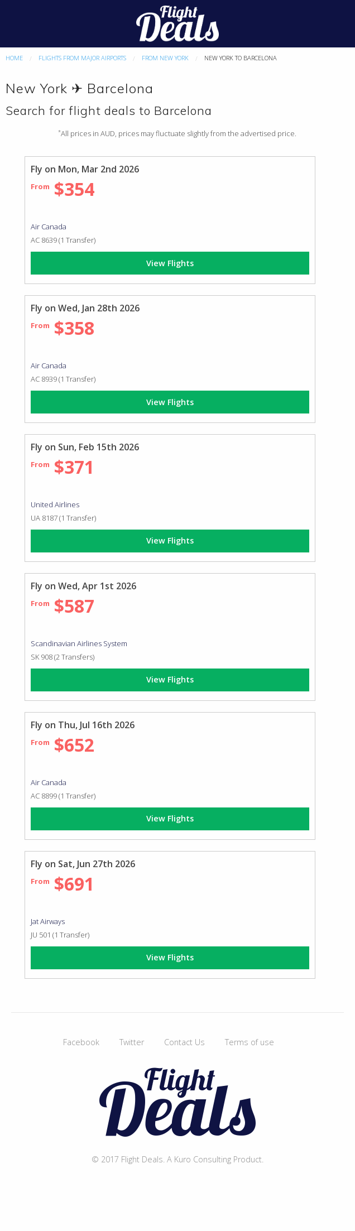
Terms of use (249, 1042)
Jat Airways (48, 921)
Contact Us (184, 1042)
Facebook (81, 1042)
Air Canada (48, 227)
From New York (165, 58)
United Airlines (55, 504)
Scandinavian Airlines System (79, 643)
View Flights (170, 263)
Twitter (131, 1042)
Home (14, 58)
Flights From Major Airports (82, 58)
